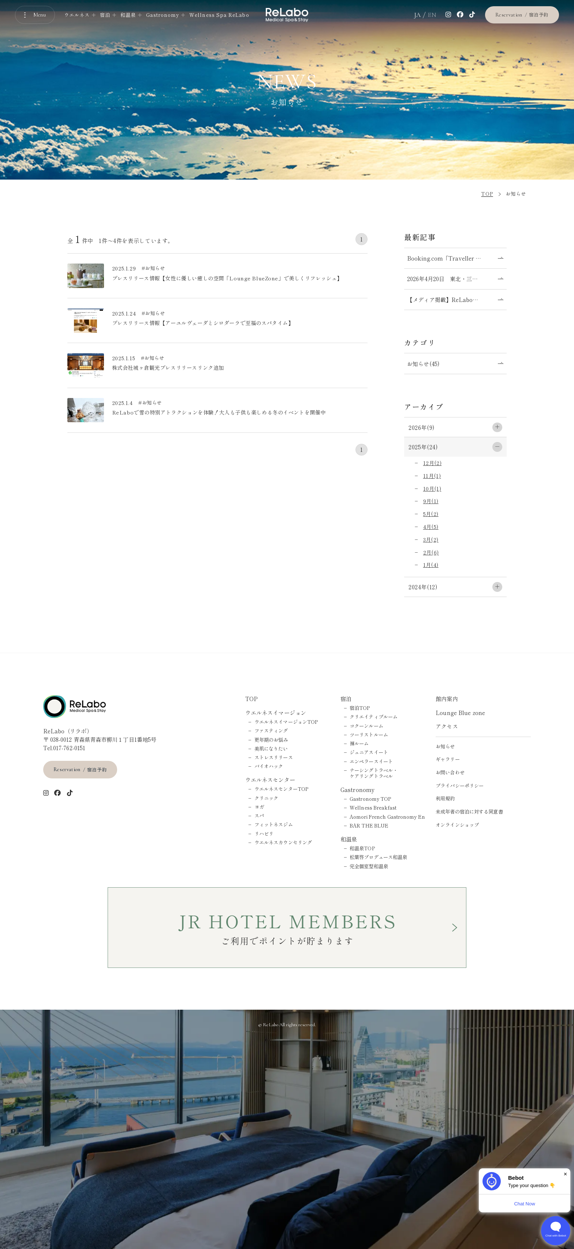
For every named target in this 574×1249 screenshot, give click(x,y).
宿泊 (345, 698)
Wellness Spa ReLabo (219, 14)
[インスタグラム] (448, 15)
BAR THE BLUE (369, 825)
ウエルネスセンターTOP (281, 789)
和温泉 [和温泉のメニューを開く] (128, 14)
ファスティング (271, 730)
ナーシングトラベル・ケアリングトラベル (374, 773)
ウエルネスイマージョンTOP (286, 722)
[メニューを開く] (35, 15)
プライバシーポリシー (460, 785)
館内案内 (447, 698)
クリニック (266, 798)
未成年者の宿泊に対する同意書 (469, 811)
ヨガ (259, 807)
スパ (259, 815)
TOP (251, 698)
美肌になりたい (271, 748)
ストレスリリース (273, 757)
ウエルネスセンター (270, 779)
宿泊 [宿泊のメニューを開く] (105, 14)
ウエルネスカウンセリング (283, 842)
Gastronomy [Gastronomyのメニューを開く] (162, 14)
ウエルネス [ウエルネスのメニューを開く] (77, 14)
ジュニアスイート (369, 752)
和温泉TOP (362, 848)
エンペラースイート (371, 761)
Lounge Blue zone (460, 712)
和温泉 (348, 839)
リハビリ (263, 833)
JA (417, 15)
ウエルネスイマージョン (275, 712)
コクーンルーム (366, 726)
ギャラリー (448, 759)
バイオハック (268, 766)
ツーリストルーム (369, 734)
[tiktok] (472, 15)
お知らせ (445, 746)
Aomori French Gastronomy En (387, 816)
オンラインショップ (457, 825)
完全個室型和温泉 (369, 866)
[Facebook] (460, 15)
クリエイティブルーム (374, 716)
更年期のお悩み (271, 740)
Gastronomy (357, 789)
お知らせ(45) (423, 364)
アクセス (447, 726)
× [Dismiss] (565, 1174)
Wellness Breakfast (373, 807)
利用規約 (445, 798)
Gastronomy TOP (370, 799)
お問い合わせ (450, 772)
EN (432, 15)
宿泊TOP (360, 708)
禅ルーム (359, 743)
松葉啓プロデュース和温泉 (378, 857)
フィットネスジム (273, 824)
